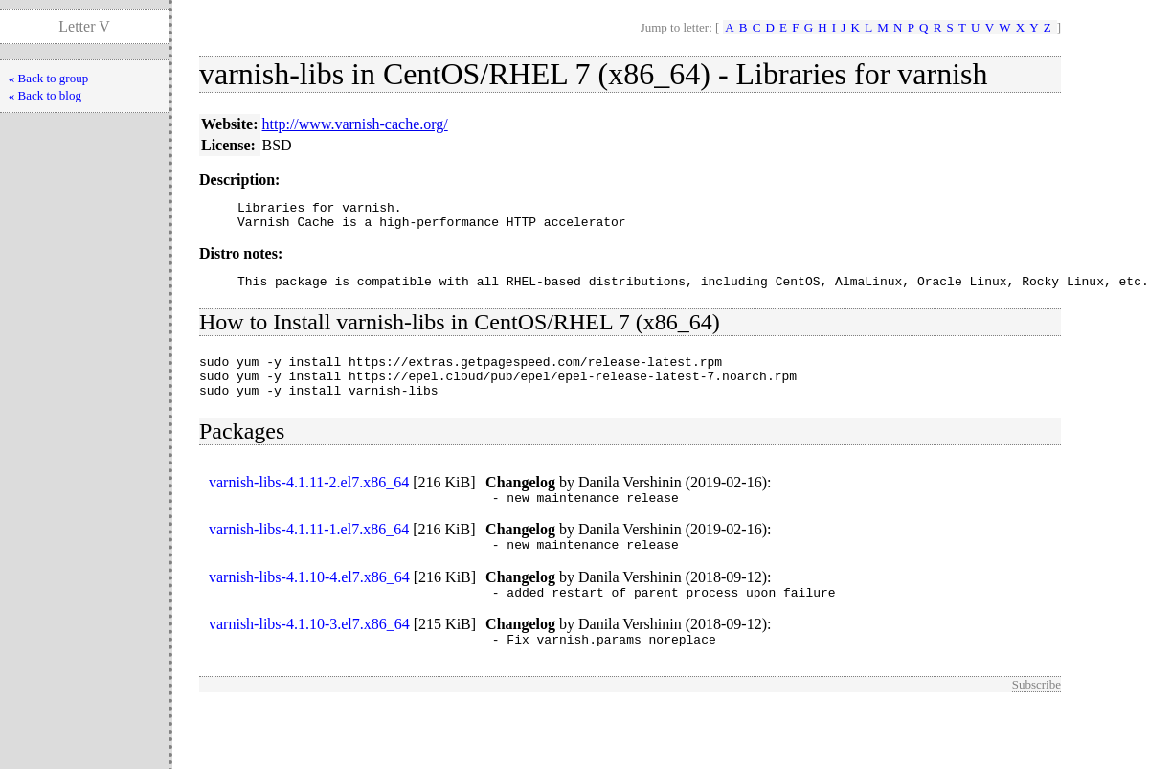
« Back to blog (45, 95)
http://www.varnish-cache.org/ (355, 124)
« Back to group (48, 78)
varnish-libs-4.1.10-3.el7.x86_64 (309, 650)
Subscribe (1036, 713)
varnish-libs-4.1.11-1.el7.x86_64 (309, 549)
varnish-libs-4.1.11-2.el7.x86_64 (309, 499)
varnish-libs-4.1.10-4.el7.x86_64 (309, 600)
